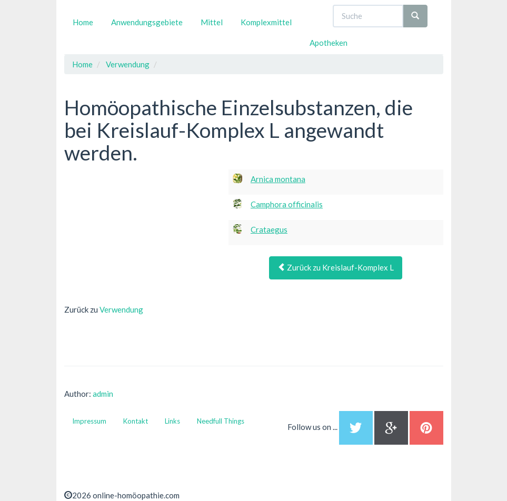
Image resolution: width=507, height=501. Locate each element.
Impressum (89, 421)
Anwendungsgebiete (147, 22)
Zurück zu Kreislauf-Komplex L (335, 267)
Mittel (212, 22)
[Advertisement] (143, 235)
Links (172, 421)
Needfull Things (220, 421)
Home (83, 22)
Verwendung (121, 309)
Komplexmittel (266, 22)
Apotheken (328, 42)
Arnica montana (278, 179)
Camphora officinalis (287, 204)
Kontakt (135, 421)
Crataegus (269, 229)
